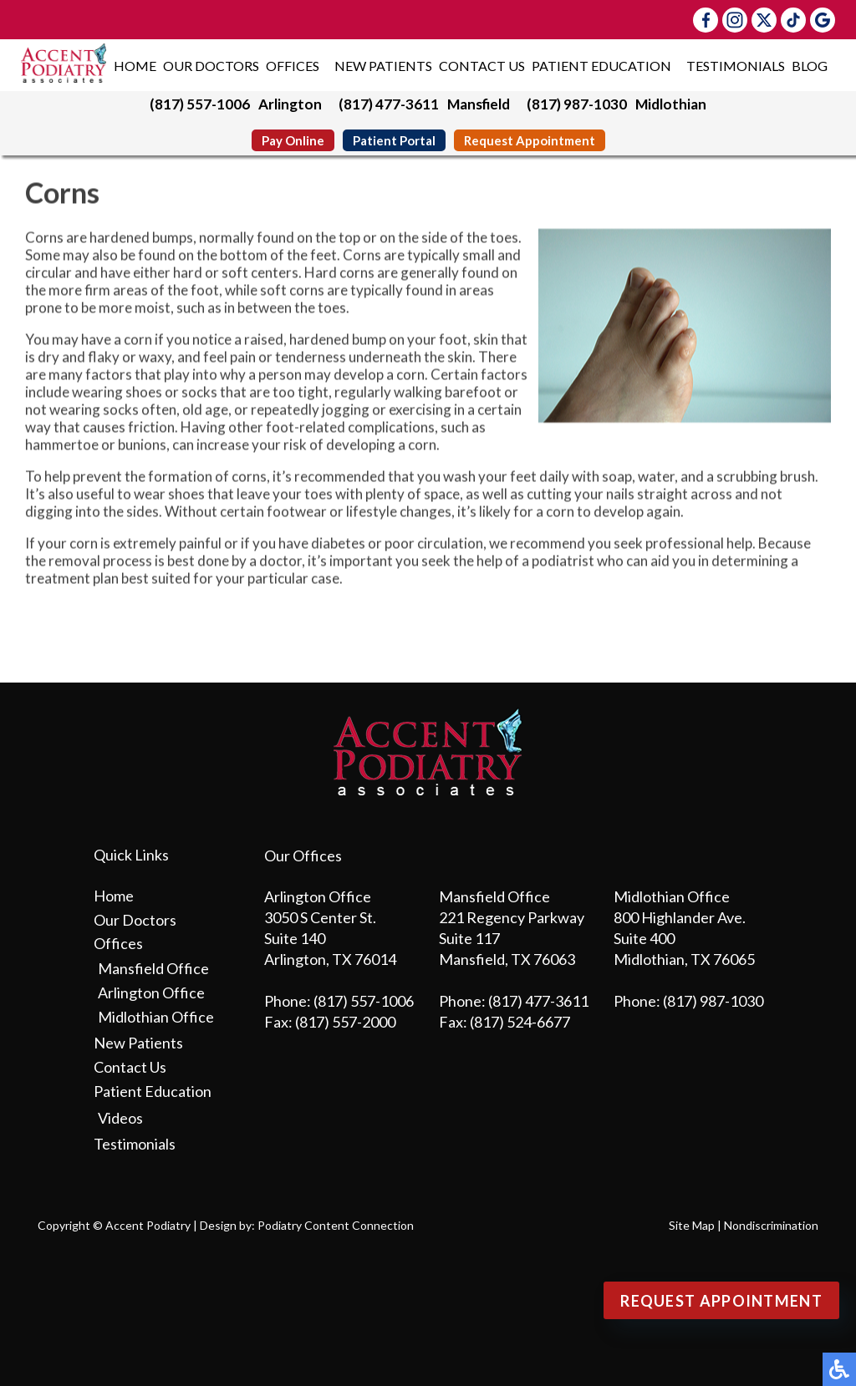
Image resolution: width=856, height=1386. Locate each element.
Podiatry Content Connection (335, 1225)
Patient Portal (394, 140)
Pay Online (293, 140)
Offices (292, 66)
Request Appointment (529, 140)
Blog (810, 66)
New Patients (383, 66)
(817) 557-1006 (200, 104)
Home (135, 66)
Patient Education (601, 66)
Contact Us (482, 66)
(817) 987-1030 (577, 104)
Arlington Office (151, 992)
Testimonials (735, 66)
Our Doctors (211, 66)
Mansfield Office (153, 968)
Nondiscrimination (771, 1225)
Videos (120, 1118)
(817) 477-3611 (389, 104)
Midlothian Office (156, 1017)
